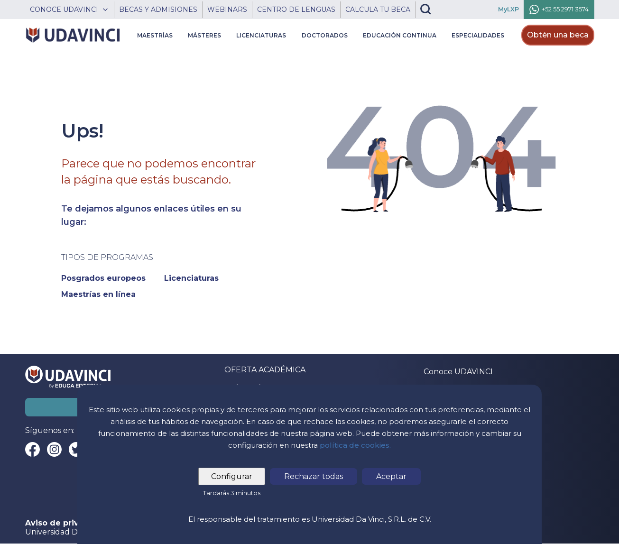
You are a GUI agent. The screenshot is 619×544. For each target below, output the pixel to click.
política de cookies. (355, 445)
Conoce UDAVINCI (458, 371)
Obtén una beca (558, 34)
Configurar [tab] (231, 476)
